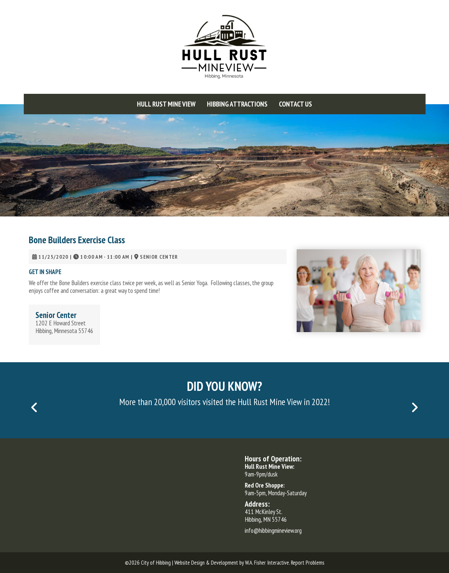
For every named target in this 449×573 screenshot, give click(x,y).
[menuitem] (166, 104)
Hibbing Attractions (237, 104)
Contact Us (295, 104)
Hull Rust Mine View (166, 104)
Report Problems (307, 562)
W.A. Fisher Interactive (267, 562)
